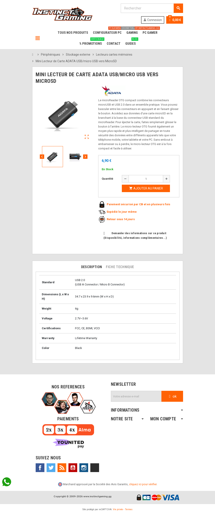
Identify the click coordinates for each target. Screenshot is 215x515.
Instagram (83, 467)
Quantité (107, 178)
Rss (62, 467)
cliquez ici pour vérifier (143, 484)
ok (172, 396)
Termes (129, 509)
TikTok (94, 467)
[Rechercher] (152, 8)
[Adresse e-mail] (136, 396)
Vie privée (118, 509)
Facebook (40, 467)
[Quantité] (146, 178)
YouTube (72, 467)
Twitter (51, 467)
